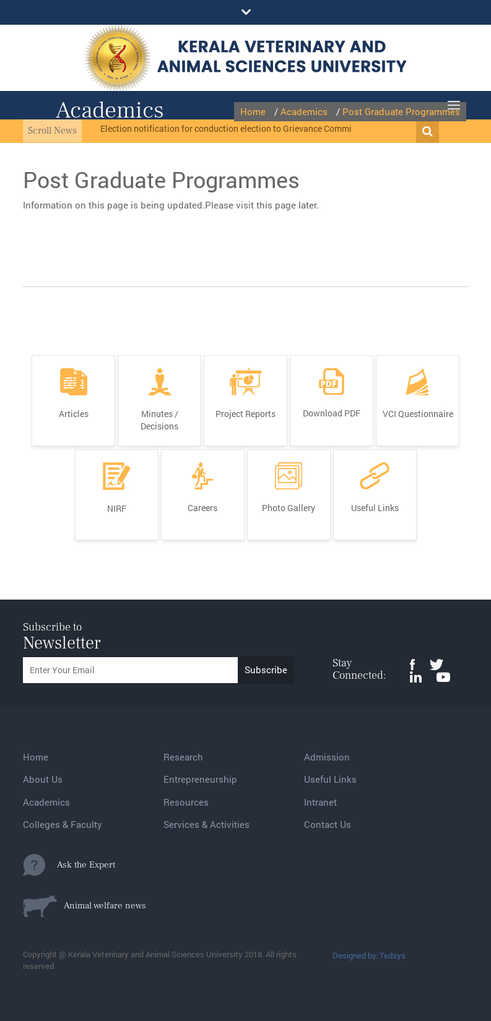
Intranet (320, 802)
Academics (46, 802)
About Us (43, 779)
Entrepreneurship (200, 779)
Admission (327, 757)
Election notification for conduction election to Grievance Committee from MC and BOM (270, 128)
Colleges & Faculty (62, 824)
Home (35, 757)
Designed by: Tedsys (369, 955)
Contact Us (327, 824)
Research (183, 757)
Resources (186, 802)
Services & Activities (206, 824)
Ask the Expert (69, 865)
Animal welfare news (84, 906)
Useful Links (330, 779)
